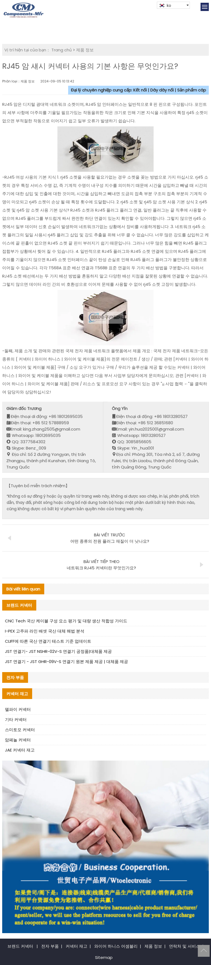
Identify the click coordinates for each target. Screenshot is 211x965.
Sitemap (104, 957)
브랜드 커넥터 (20, 946)
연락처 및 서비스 (184, 946)
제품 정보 (85, 50)
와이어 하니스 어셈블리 (116, 946)
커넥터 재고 (76, 946)
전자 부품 (50, 946)
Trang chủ (61, 50)
